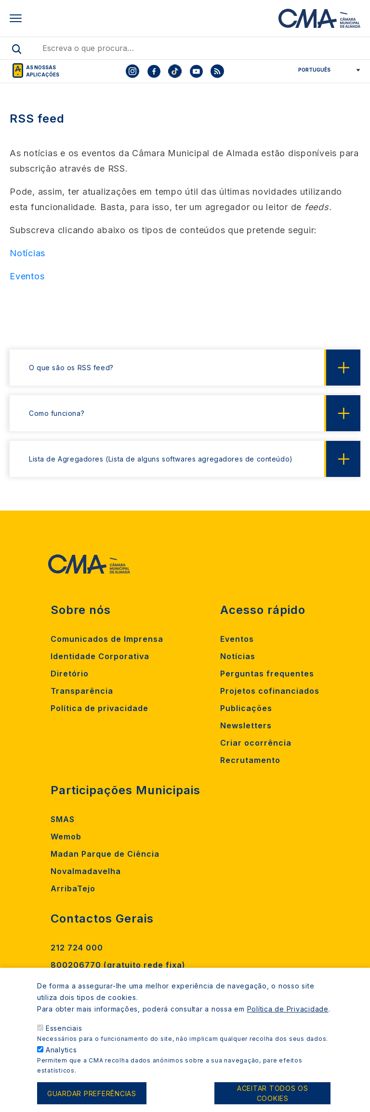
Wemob (66, 836)
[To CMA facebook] (153, 71)
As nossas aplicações (42, 70)
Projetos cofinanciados (269, 691)
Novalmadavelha (86, 871)
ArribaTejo (73, 888)
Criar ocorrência (255, 743)
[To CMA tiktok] (175, 71)
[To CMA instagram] (132, 71)
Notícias (237, 656)
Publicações (246, 708)
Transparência (82, 691)
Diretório (70, 673)
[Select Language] (326, 69)
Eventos (237, 639)
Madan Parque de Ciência (105, 854)
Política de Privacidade (288, 1021)
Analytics (61, 1062)
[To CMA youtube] (196, 71)
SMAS (63, 819)
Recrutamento (250, 760)
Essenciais (64, 1041)
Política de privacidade (99, 708)
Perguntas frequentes (267, 673)
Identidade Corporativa (100, 656)
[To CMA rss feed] (217, 71)
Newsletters (246, 725)
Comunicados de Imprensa (107, 639)
